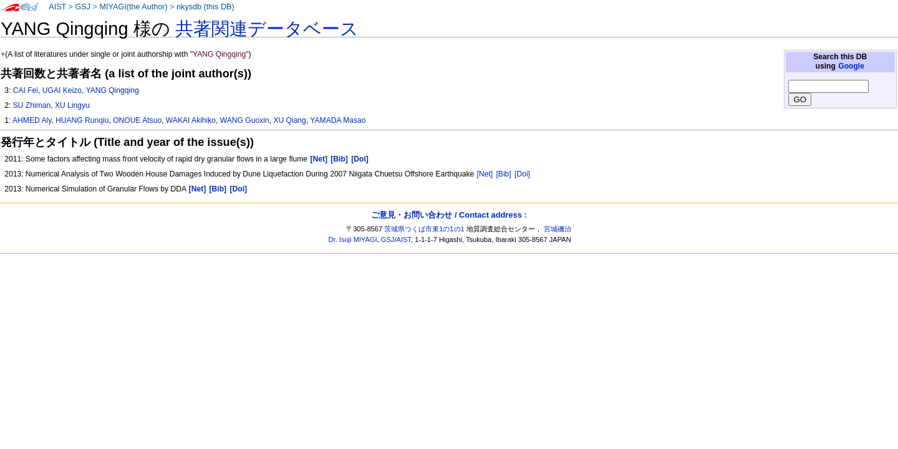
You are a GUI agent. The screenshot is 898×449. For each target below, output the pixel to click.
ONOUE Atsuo (137, 120)
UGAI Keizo (62, 90)
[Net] (485, 174)
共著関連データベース (267, 29)
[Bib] (503, 174)
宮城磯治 (557, 229)
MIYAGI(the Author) (133, 6)
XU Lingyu (72, 105)
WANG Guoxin (244, 120)
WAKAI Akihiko (191, 120)
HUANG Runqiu (82, 120)
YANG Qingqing (111, 90)
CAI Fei (25, 90)
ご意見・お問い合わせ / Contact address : (448, 215)
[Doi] (522, 174)
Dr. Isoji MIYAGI (353, 239)
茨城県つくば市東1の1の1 (424, 229)
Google (851, 66)
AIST (57, 6)
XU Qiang (289, 120)
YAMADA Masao (337, 120)
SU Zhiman (32, 105)
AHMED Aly (31, 120)
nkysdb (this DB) (205, 6)
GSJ (82, 6)
